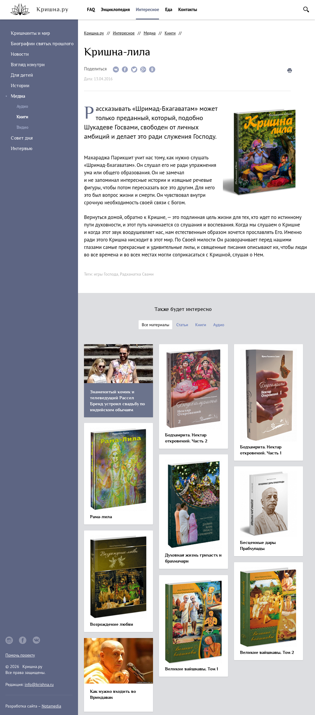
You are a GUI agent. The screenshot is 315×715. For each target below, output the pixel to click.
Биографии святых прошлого (42, 43)
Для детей (22, 75)
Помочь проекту (20, 655)
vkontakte (36, 640)
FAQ (91, 9)
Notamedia (51, 706)
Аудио (22, 106)
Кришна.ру (94, 33)
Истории (20, 85)
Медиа (18, 96)
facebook (23, 640)
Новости (20, 54)
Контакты (187, 9)
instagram (9, 640)
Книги (170, 33)
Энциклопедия (115, 9)
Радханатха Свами (137, 274)
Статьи (182, 324)
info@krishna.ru (39, 684)
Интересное (147, 9)
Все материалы (155, 324)
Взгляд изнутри (28, 64)
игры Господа (106, 274)
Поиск (306, 9)
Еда (168, 9)
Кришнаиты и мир (30, 33)
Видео (22, 127)
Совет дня (22, 138)
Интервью (21, 148)
